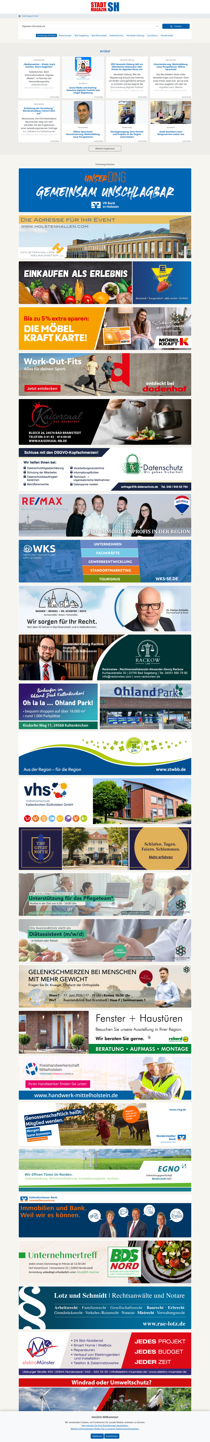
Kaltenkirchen (116, 35)
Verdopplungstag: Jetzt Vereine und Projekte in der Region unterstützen (126, 134)
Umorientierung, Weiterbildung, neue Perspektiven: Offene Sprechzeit (171, 67)
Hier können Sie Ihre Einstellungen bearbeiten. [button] (105, 1425)
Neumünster (65, 35)
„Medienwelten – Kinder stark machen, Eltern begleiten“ (39, 65)
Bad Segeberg (82, 35)
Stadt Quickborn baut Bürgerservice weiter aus (171, 133)
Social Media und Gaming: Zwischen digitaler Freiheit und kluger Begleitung (83, 90)
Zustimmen (111, 1436)
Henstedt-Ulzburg (135, 35)
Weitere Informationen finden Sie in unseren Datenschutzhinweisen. (105, 1428)
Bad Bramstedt (99, 35)
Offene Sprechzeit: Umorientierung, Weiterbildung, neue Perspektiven (83, 134)
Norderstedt (167, 35)
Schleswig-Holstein (46, 35)
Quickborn (152, 35)
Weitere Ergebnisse (105, 148)
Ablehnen (97, 1436)
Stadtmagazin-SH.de (28, 16)
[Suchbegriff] (90, 26)
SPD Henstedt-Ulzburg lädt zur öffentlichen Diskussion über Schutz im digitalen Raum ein (127, 67)
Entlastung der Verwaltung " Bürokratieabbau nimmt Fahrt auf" (39, 111)
